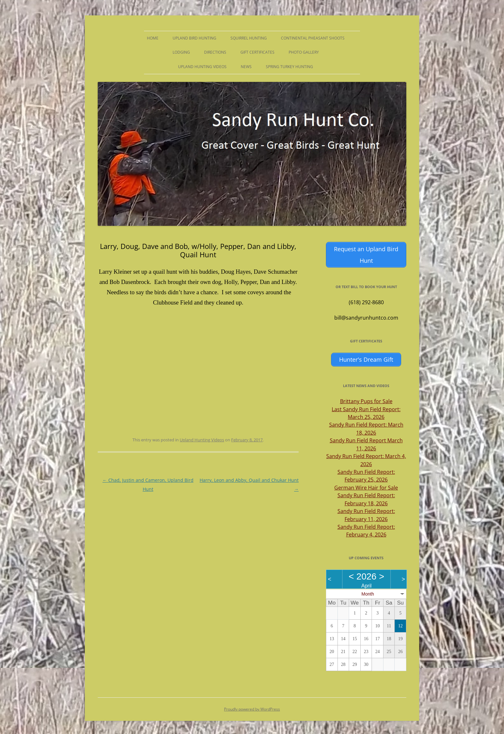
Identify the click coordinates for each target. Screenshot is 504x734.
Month (368, 591)
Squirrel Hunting (248, 38)
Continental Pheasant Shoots (313, 38)
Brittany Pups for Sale (366, 398)
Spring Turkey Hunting (289, 66)
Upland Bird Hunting (194, 38)
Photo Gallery (304, 52)
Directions (215, 52)
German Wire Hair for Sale (366, 485)
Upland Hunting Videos (202, 66)
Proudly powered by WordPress (252, 707)
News (246, 66)
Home (152, 38)
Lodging (181, 52)
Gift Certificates (257, 52)
